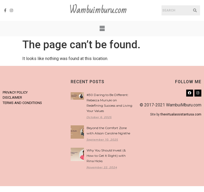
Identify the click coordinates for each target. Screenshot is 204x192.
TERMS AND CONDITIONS (22, 103)
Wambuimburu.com (98, 10)
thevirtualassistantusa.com (180, 114)
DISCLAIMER (12, 97)
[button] (102, 28)
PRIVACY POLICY (15, 92)
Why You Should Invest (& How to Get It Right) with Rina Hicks (106, 155)
